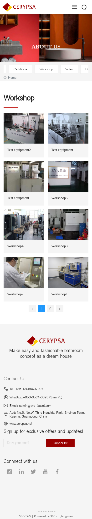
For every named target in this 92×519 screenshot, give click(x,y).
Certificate (20, 69)
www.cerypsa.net (21, 423)
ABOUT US (46, 50)
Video (69, 69)
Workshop (46, 69)
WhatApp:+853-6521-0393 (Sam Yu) (36, 397)
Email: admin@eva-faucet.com (30, 405)
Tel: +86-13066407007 (26, 389)
